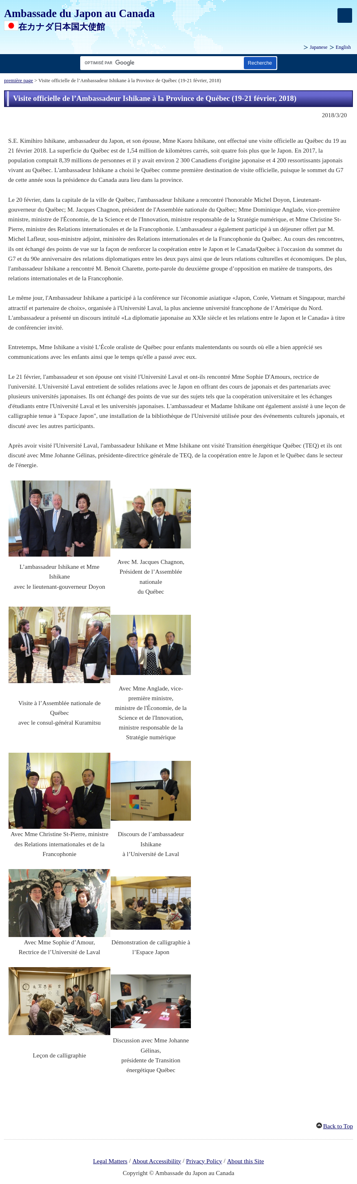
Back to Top (338, 1126)
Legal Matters (110, 1161)
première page (18, 80)
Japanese (319, 47)
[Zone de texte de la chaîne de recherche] (160, 63)
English (343, 47)
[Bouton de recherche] (260, 63)
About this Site (245, 1161)
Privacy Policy (204, 1161)
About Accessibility (156, 1161)
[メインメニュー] (344, 15)
